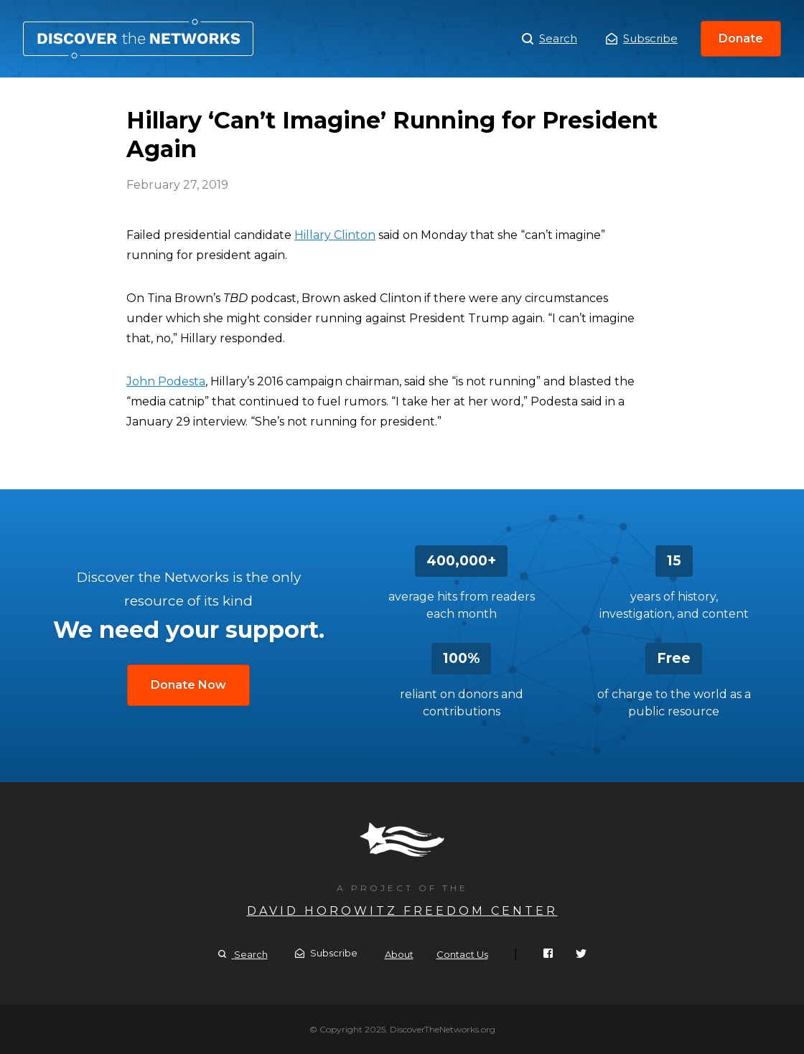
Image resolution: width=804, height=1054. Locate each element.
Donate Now (188, 685)
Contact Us (462, 954)
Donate (741, 38)
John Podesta (165, 381)
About (399, 954)
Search (549, 38)
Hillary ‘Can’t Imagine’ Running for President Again (138, 38)
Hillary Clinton (334, 235)
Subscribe (642, 38)
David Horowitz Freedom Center (402, 911)
